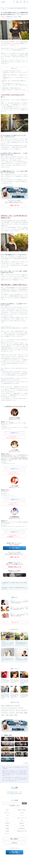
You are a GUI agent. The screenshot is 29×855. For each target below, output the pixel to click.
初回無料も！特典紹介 (22, 809)
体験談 (20, 16)
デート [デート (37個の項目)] (18, 710)
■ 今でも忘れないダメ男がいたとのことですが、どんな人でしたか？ (15, 73)
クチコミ (7, 817)
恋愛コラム (3, 16)
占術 (22, 820)
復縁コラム (12, 606)
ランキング (22, 815)
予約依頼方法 (7, 823)
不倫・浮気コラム (4, 678)
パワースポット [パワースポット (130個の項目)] (5, 712)
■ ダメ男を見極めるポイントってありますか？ (12, 83)
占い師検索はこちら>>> (14, 805)
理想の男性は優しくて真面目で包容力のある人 (11, 88)
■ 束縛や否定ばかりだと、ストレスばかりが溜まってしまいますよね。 (15, 78)
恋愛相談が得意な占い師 (14, 567)
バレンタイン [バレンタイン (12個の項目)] (24, 710)
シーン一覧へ (25, 763)
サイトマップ (7, 833)
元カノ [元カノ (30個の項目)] (3, 715)
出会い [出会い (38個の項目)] (12, 715)
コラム (7, 820)
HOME (7, 809)
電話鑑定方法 (21, 823)
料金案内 (7, 825)
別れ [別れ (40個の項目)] (16, 715)
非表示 (15, 68)
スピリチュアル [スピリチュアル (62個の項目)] (5, 710)
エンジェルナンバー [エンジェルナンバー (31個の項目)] (13, 708)
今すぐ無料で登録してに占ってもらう (13, 437)
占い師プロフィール (14, 432)
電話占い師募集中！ (14, 838)
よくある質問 (21, 825)
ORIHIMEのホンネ (9, 16)
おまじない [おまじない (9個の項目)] (17, 705)
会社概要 (7, 831)
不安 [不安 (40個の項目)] (17, 712)
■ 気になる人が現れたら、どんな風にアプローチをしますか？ (14, 90)
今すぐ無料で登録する (14, 548)
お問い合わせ (14, 842)
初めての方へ (7, 812)
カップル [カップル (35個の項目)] (21, 708)
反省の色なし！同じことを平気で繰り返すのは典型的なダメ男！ (14, 81)
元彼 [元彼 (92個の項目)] (7, 715)
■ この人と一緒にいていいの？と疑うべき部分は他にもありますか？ (15, 85)
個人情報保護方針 (21, 828)
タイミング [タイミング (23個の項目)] (12, 710)
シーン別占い (21, 812)
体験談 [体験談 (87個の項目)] (25, 712)
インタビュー (16, 16)
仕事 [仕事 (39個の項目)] (21, 712)
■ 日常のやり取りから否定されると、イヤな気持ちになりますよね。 (15, 75)
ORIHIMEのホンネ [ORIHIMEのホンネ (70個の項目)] (9, 705)
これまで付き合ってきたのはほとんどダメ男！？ (12, 70)
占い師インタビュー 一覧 (21, 817)
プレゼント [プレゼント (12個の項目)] (12, 712)
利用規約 (7, 828)
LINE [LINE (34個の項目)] (3, 705)
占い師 (7, 815)
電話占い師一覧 (14, 205)
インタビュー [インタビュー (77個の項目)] (4, 708)
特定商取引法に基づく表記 (22, 831)
